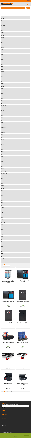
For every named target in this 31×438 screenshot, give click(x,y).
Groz (2, 23)
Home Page (3, 411)
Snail (2, 197)
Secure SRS (2, 35)
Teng (2, 210)
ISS (1, 239)
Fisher (2, 100)
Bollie (2, 69)
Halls (2, 120)
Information (10, 411)
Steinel (2, 202)
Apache (2, 54)
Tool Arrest (2, 258)
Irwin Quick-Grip (3, 176)
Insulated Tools (3, 129)
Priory (2, 30)
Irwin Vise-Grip (3, 222)
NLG (2, 236)
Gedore (2, 27)
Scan (2, 193)
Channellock (3, 78)
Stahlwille (2, 207)
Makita (2, 244)
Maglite (2, 161)
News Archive (15, 411)
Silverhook (2, 83)
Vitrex (2, 224)
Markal (2, 163)
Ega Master (2, 44)
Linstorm (2, 146)
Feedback (18, 411)
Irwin (2, 115)
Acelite (2, 229)
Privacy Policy (26, 435)
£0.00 (29, 2)
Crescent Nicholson (4, 171)
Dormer (2, 88)
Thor (2, 212)
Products (7, 411)
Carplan (2, 76)
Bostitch (2, 71)
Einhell (2, 91)
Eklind (2, 20)
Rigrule (2, 246)
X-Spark (2, 32)
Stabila (2, 200)
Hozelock (2, 122)
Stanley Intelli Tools (3, 127)
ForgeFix (2, 108)
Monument (2, 168)
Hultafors (2, 110)
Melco (2, 159)
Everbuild (2, 95)
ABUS (2, 49)
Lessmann (2, 144)
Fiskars (2, 112)
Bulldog (2, 74)
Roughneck (2, 185)
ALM (2, 52)
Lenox (2, 142)
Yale (1, 231)
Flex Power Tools (3, 105)
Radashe (2, 47)
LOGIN (25, 0)
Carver (2, 81)
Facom (2, 98)
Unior (2, 241)
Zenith (2, 234)
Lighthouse (2, 139)
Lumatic (2, 151)
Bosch (2, 256)
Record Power (3, 188)
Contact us (22, 411)
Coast (2, 248)
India (2, 125)
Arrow (2, 59)
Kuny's (2, 137)
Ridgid (2, 183)
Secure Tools (3, 25)
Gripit (2, 117)
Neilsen (2, 251)
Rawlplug (2, 180)
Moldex (2, 166)
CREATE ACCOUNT (21, 0)
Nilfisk (2, 134)
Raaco (2, 178)
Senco (2, 195)
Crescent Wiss (3, 227)
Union (2, 217)
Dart (2, 253)
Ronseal (2, 190)
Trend (2, 214)
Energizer (2, 93)
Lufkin (2, 149)
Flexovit (2, 103)
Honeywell (2, 37)
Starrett (2, 205)
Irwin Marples (3, 154)
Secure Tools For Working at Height (6, 18)
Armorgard (2, 57)
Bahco (2, 64)
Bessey (2, 66)
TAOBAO (2, 40)
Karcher (2, 42)
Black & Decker (3, 61)
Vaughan (2, 219)
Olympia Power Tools (4, 173)
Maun (2, 156)
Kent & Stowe (3, 132)
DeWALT (2, 86)
